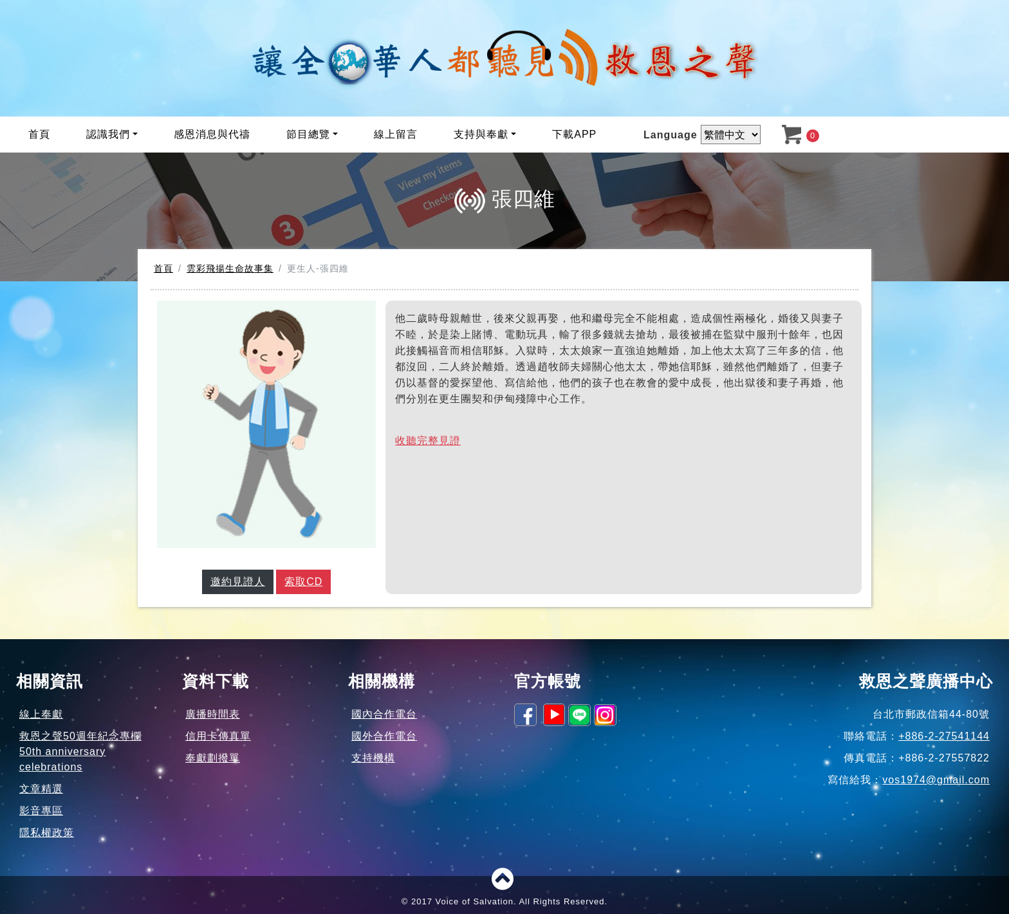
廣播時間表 (212, 714)
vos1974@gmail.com (936, 779)
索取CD (303, 581)
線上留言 (396, 134)
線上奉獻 (41, 714)
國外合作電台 (384, 736)
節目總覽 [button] (308, 134)
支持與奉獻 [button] (481, 134)
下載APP (574, 134)
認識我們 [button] (108, 134)
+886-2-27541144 (944, 736)
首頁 (39, 134)
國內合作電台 (384, 714)
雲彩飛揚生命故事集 (230, 268)
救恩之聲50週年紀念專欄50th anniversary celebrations (80, 751)
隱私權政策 (46, 832)
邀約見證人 (237, 581)
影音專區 (41, 810)
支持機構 (373, 757)
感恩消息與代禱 (212, 134)
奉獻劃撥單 (212, 757)
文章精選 (41, 788)
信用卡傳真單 (218, 736)
